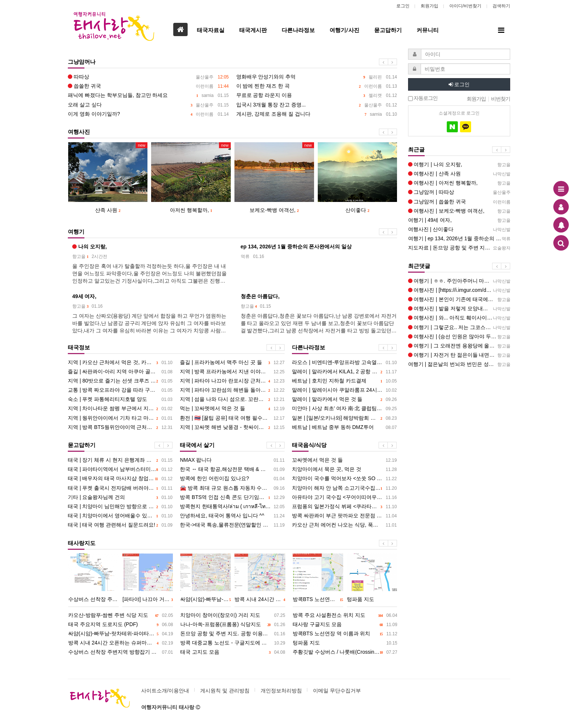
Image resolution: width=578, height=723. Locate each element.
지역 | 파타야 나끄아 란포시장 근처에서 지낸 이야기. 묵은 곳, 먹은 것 (232, 380)
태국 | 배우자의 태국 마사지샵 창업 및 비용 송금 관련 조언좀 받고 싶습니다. (120, 478)
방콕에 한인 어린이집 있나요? (232, 478)
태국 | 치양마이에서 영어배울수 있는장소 (120, 515)
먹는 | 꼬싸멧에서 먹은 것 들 (232, 408)
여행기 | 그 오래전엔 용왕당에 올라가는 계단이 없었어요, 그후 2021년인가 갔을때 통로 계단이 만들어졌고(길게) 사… (459, 345)
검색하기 (501, 5)
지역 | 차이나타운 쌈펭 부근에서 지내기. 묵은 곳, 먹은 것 (120, 408)
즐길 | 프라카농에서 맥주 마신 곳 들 (232, 362)
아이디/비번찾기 (465, 5)
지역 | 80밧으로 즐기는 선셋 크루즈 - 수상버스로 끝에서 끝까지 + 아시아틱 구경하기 (120, 380)
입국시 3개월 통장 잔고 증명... (316, 104)
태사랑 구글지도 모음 (345, 624)
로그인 (403, 5)
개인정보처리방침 (281, 691)
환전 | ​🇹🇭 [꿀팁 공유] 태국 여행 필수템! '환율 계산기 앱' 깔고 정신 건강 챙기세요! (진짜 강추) (232, 418)
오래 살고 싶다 (148, 104)
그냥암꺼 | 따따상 (459, 192)
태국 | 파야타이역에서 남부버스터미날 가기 (120, 469)
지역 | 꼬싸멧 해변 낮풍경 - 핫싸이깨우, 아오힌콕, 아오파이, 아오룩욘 (232, 427)
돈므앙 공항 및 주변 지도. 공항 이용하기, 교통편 (232, 633)
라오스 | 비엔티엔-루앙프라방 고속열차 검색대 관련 (344, 362)
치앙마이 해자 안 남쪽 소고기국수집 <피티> (344, 488)
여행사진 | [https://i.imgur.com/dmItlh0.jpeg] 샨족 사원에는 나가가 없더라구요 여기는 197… (459, 290)
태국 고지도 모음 (232, 652)
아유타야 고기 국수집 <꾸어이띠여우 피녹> (344, 497)
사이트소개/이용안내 (165, 691)
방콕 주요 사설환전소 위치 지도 (345, 615)
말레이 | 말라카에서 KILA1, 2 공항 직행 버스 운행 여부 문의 (344, 371)
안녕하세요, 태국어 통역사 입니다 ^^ (232, 515)
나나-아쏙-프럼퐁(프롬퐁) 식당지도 (232, 624)
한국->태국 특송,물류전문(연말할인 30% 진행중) (232, 525)
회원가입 (429, 5)
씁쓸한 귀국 (148, 86)
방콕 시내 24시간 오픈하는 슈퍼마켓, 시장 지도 (120, 642)
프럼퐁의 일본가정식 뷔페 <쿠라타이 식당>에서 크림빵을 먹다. (344, 506)
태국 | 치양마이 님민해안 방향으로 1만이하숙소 (120, 506)
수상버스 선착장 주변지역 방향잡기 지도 (120, 652)
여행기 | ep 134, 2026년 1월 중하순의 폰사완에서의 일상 (459, 238)
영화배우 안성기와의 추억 (316, 76)
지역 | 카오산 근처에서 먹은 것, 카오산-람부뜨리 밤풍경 (120, 362)
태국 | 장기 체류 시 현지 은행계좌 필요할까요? (120, 460)
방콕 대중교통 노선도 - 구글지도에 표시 (232, 642)
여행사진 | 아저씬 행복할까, (459, 183)
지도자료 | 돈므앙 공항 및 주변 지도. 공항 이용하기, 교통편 (459, 247)
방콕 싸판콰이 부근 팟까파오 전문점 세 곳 (344, 515)
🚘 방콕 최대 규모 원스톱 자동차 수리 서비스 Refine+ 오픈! (232, 488)
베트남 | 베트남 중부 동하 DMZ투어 (344, 427)
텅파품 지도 (345, 642)
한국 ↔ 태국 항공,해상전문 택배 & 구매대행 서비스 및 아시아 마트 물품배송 (232, 469)
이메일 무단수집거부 (337, 691)
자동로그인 (423, 98)
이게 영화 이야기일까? (148, 114)
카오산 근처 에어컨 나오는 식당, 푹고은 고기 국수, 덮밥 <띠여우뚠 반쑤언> (344, 525)
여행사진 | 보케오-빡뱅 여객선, (459, 211)
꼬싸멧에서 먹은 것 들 (344, 460)
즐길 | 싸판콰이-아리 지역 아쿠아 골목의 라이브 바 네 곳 (120, 371)
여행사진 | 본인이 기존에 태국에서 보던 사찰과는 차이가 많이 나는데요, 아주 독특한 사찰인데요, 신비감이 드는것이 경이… (459, 299)
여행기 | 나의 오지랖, (459, 164)
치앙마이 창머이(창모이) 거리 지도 (232, 615)
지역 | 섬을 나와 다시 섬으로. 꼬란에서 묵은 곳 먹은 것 (232, 399)
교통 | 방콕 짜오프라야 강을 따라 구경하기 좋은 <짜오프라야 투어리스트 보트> (120, 390)
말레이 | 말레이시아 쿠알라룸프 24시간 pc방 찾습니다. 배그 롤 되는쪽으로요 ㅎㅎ (344, 390)
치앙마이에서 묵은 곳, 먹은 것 (344, 469)
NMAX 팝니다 (232, 460)
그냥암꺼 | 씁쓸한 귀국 (459, 201)
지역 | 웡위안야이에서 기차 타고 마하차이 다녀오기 (120, 418)
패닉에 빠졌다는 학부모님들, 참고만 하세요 (148, 95)
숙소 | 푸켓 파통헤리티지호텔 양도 (120, 399)
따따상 (148, 76)
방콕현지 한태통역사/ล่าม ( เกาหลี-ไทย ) (232, 506)
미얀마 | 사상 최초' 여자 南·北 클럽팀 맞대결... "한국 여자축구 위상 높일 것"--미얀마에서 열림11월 (344, 408)
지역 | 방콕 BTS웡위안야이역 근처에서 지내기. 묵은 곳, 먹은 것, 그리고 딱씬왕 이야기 (120, 427)
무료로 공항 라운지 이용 (316, 95)
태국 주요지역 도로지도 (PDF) (120, 624)
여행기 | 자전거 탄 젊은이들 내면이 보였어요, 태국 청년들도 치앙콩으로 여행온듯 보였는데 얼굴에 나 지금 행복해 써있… (459, 355)
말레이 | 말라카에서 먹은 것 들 (344, 399)
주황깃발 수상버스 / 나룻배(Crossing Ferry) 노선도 (345, 652)
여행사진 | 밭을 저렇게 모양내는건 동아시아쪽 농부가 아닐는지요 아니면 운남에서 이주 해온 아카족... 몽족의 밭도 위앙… (459, 308)
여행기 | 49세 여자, (459, 220)
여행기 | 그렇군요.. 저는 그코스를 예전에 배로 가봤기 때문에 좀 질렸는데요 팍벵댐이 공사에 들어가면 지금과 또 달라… (459, 327)
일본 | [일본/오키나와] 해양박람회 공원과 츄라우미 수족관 (344, 418)
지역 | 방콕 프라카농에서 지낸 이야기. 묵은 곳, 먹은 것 (232, 371)
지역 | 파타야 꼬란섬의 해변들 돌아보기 (232, 390)
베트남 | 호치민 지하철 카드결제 (344, 380)
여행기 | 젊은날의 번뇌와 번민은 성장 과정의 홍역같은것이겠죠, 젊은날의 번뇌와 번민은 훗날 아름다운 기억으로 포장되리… (459, 364)
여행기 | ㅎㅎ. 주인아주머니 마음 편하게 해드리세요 (459, 281)
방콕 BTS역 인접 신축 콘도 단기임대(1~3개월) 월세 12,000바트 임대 (232, 497)
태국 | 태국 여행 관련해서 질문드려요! (120, 525)
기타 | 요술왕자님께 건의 (120, 497)
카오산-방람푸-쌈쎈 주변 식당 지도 (120, 615)
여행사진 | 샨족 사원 (459, 173)
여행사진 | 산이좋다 (459, 229)
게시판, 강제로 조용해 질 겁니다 (316, 114)
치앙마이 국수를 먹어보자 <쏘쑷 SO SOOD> (344, 478)
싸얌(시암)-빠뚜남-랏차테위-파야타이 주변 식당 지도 (120, 633)
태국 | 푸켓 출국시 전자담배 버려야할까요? (120, 488)
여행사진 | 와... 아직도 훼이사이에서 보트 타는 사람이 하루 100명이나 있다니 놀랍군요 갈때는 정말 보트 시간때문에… (459, 317)
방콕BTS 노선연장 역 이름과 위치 (345, 633)
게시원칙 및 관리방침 (225, 691)
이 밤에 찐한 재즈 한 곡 (316, 86)
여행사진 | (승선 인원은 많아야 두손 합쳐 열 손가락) (459, 336)
